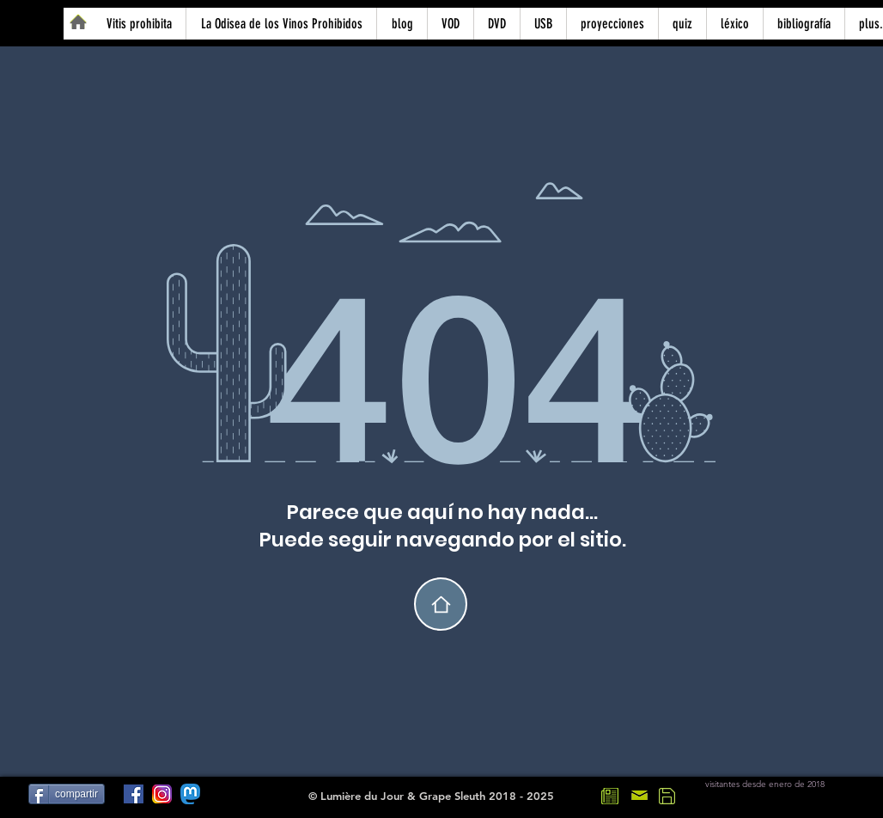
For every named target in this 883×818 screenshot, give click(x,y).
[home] (440, 604)
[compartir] (66, 794)
